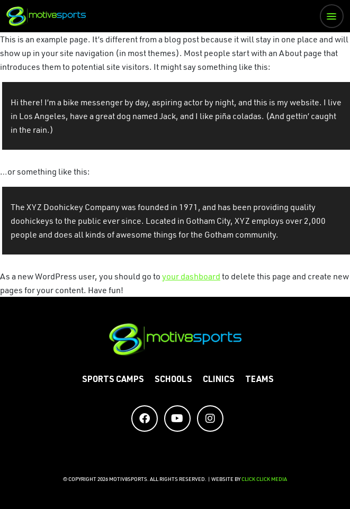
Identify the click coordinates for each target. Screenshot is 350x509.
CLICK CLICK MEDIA (264, 479)
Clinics (219, 380)
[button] (332, 16)
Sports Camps (113, 380)
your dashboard (191, 276)
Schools (173, 380)
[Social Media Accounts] (144, 418)
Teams (259, 380)
